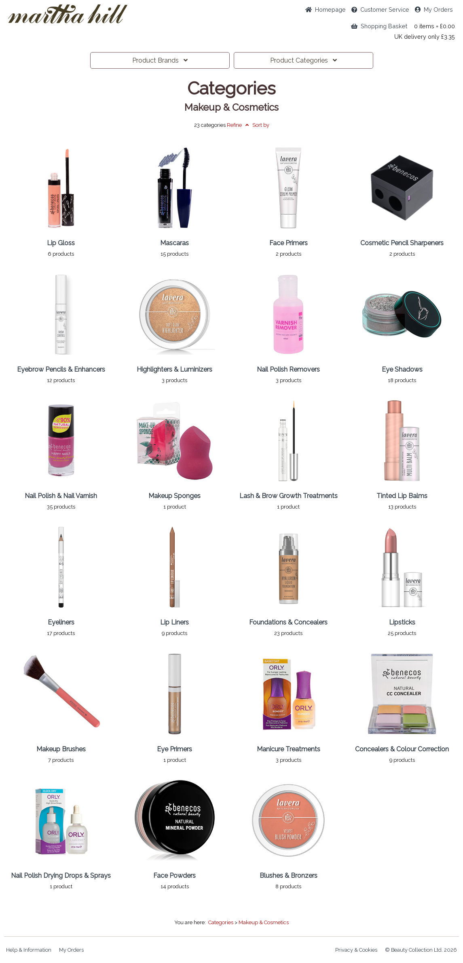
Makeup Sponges (174, 496)
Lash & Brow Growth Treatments (288, 496)
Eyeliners (61, 622)
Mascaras (174, 243)
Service (380, 9)
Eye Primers (174, 749)
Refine (238, 125)
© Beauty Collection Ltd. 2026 (421, 950)
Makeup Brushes (61, 749)
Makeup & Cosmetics (231, 107)
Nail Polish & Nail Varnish (61, 496)
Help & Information (28, 950)
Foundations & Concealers (288, 622)
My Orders (434, 9)
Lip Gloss (61, 243)
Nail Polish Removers (288, 369)
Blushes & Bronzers (288, 875)
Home (325, 9)
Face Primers (288, 243)
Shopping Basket (379, 26)
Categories (303, 60)
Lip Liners (174, 622)
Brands (160, 60)
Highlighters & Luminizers (174, 369)
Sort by (260, 125)
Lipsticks (402, 622)
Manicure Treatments (288, 749)
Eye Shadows (402, 369)
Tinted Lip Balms (401, 496)
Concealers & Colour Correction (402, 749)
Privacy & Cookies (356, 950)
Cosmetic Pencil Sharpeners (402, 243)
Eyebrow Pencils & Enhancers (61, 369)
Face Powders (174, 875)
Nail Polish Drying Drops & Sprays (61, 875)
